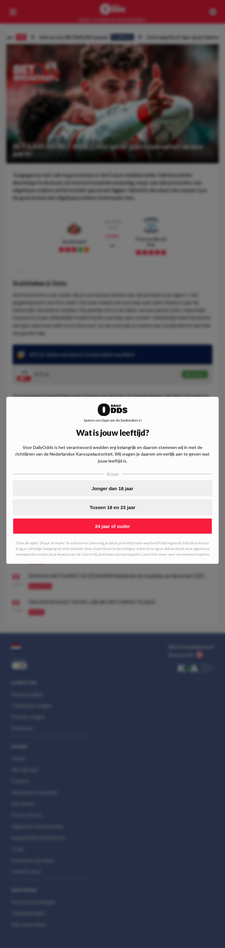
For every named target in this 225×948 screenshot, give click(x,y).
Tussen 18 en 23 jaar (112, 507)
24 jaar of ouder (112, 526)
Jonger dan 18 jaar (113, 488)
